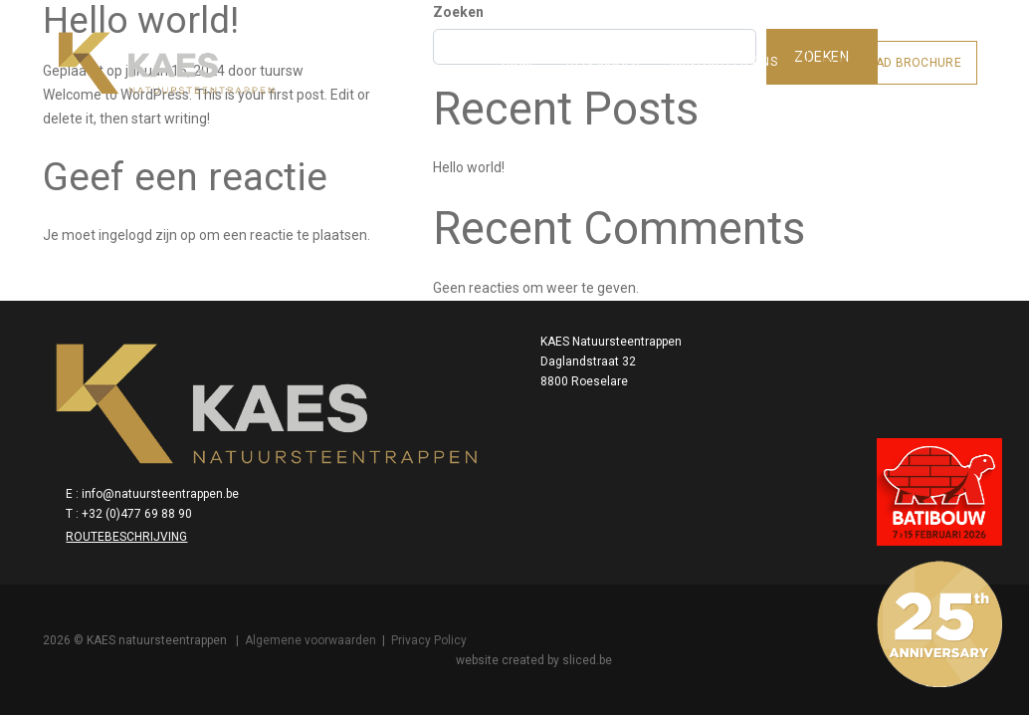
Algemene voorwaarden (319, 582)
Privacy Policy (438, 582)
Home (504, 47)
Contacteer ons (708, 47)
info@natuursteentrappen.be (813, 407)
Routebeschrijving (779, 450)
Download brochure (877, 48)
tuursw (290, 99)
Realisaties (587, 47)
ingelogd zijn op (156, 243)
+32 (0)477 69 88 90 (789, 427)
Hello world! (724, 173)
